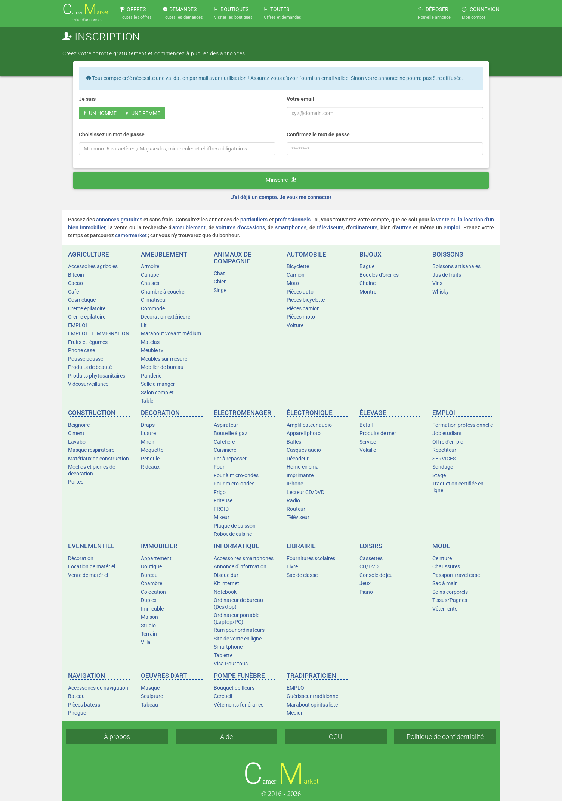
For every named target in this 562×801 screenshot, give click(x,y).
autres (403, 227)
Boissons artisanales (456, 266)
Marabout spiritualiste (312, 705)
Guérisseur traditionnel (313, 696)
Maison (149, 617)
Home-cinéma (303, 467)
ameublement (189, 227)
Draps (148, 425)
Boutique (151, 566)
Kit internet (226, 583)
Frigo (220, 492)
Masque (150, 688)
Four (219, 467)
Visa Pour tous (231, 664)
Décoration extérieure (165, 317)
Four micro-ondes (234, 484)
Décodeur (298, 459)
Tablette (223, 655)
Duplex (149, 600)
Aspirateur (226, 425)
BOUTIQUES (233, 13)
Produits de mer (377, 433)
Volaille (367, 450)
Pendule (150, 459)
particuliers (254, 220)
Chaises (150, 283)
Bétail (366, 425)
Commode (153, 308)
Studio (148, 625)
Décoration (80, 558)
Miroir (147, 442)
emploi (452, 227)
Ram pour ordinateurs (239, 630)
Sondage (442, 467)
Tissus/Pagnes (449, 600)
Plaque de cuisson (235, 526)
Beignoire (79, 425)
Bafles (294, 442)
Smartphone (228, 647)
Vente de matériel (88, 575)
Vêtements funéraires (238, 705)
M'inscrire (281, 179)
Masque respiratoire (91, 450)
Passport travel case (456, 575)
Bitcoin (76, 275)
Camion (296, 275)
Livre (292, 566)
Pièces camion (303, 308)
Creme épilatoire (86, 308)
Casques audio (304, 450)
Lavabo (77, 442)
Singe (220, 290)
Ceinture (442, 558)
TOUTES (282, 13)
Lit (144, 325)
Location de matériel (91, 566)
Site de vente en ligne (238, 639)
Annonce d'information (240, 566)
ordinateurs (363, 227)
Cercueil (223, 696)
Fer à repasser (230, 459)
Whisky (440, 292)
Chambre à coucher (163, 292)
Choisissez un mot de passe (112, 134)
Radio (293, 500)
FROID (221, 509)
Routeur (296, 509)
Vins (437, 283)
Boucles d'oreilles (379, 275)
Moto (293, 283)
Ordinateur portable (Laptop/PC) (236, 618)
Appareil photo (304, 433)
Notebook (225, 592)
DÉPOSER (434, 13)
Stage (439, 475)
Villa (146, 642)
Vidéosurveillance (88, 384)
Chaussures (446, 566)
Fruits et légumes (88, 342)
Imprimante (300, 475)
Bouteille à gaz (230, 433)
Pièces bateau (84, 705)
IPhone (295, 484)
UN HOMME (100, 113)
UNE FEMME (143, 113)
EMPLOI (77, 325)
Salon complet (157, 392)
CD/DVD (369, 566)
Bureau (149, 575)
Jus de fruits (446, 275)
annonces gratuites (119, 220)
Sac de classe (302, 575)
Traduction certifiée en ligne (458, 487)
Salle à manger (158, 384)
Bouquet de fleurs (234, 688)
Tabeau (149, 705)
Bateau (76, 696)
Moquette (152, 450)
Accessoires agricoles (93, 266)
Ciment (76, 433)
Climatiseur (154, 300)
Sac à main (445, 583)
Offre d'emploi (448, 442)
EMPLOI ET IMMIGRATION (98, 333)
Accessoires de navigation (98, 688)
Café (73, 292)
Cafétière (224, 442)
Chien (220, 282)
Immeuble (152, 609)
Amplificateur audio (309, 425)
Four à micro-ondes (236, 475)
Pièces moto (301, 317)
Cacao (75, 283)
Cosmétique (82, 300)
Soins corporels (450, 592)
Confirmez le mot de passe (318, 134)
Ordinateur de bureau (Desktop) (238, 603)
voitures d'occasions (240, 227)
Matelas (150, 342)
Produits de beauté (90, 367)
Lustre (148, 433)
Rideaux (150, 467)
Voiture (295, 325)
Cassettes (371, 558)
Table (147, 401)
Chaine (367, 283)
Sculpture (152, 696)
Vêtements (444, 609)
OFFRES (136, 13)
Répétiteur (444, 450)
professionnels (293, 220)
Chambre (151, 583)
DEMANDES (183, 13)
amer (85, 9)
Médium (296, 713)
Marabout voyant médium (171, 333)
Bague (366, 266)
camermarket (131, 235)
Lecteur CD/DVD (305, 492)
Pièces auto (300, 292)
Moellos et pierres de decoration (91, 470)
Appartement (156, 558)
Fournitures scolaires (311, 558)
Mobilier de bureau (162, 367)
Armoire (150, 266)
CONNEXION (481, 13)
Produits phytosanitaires (96, 376)
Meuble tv (152, 350)
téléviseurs (330, 227)
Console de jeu (376, 575)
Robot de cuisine (233, 534)
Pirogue (77, 713)
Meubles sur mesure (164, 359)
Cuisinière (225, 450)
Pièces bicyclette (306, 300)
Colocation (153, 592)
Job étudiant (447, 433)
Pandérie (151, 376)
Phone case (81, 350)
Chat (219, 273)
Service (367, 442)
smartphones (290, 227)
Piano (366, 592)
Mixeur (221, 517)
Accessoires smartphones (244, 558)
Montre (367, 292)
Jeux (365, 583)
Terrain (149, 634)
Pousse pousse (85, 359)
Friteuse (223, 500)
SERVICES (444, 459)
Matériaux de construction (98, 459)
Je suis (87, 99)
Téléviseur (298, 517)
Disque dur (226, 575)
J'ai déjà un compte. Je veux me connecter (281, 197)
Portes (75, 482)
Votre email (300, 99)
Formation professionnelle (462, 425)
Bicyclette (298, 266)
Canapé (150, 275)
